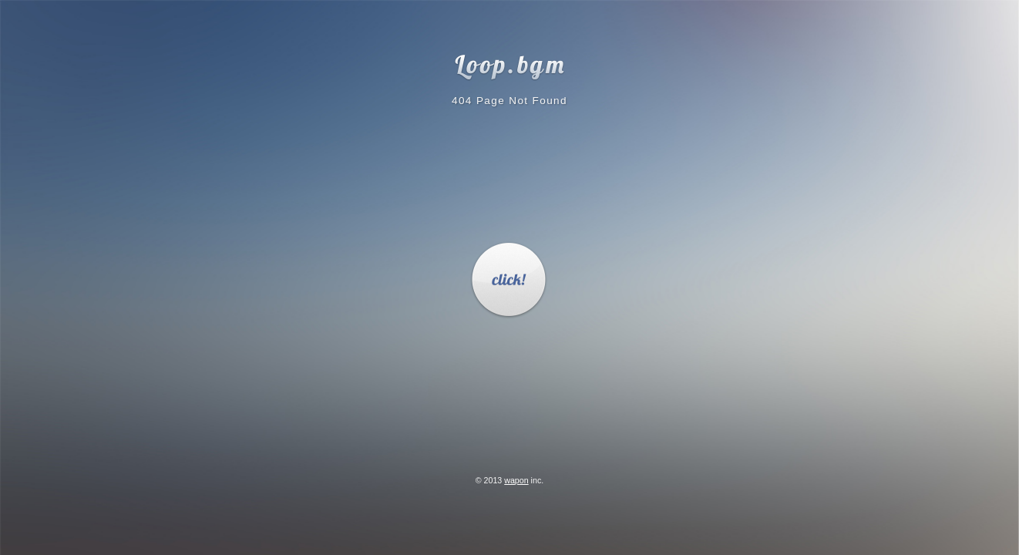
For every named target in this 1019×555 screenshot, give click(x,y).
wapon (516, 480)
